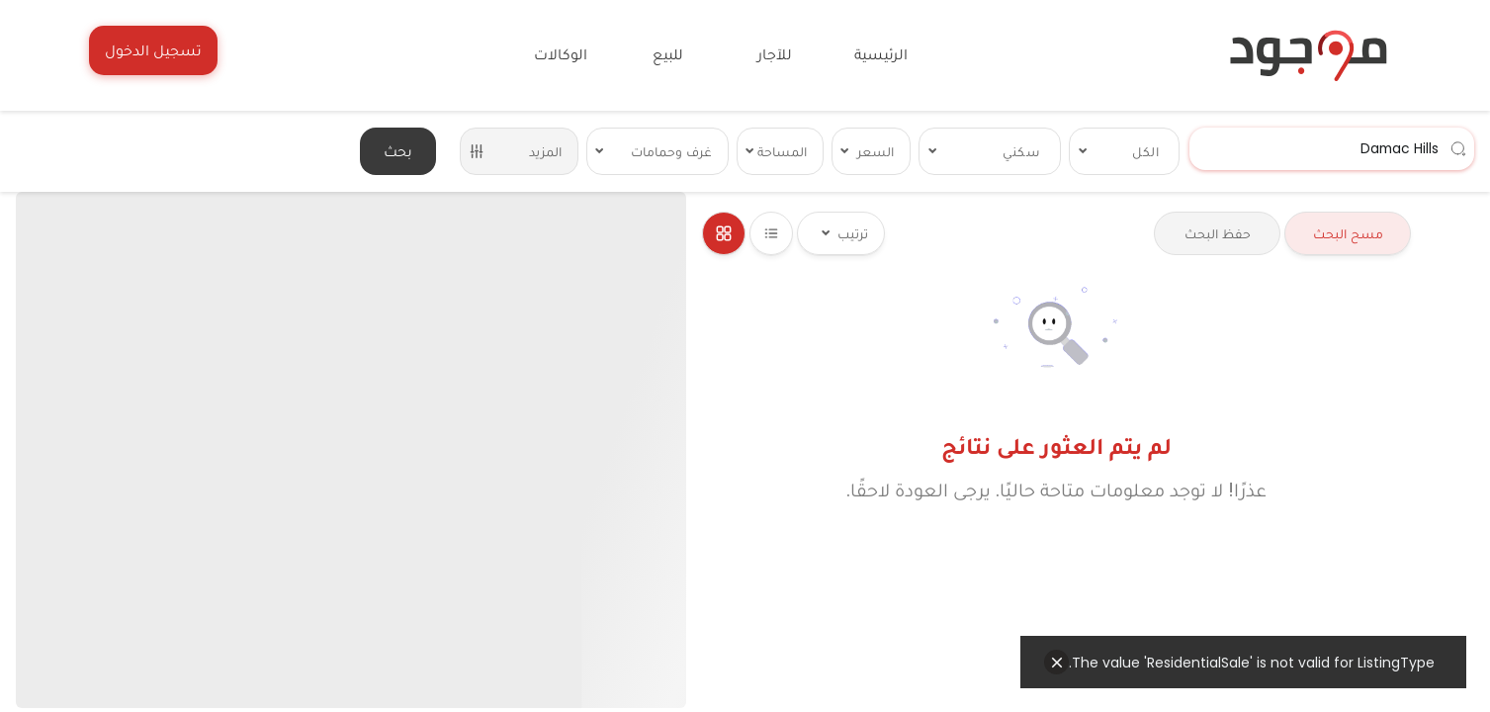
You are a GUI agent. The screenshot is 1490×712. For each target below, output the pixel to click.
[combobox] (1331, 149)
